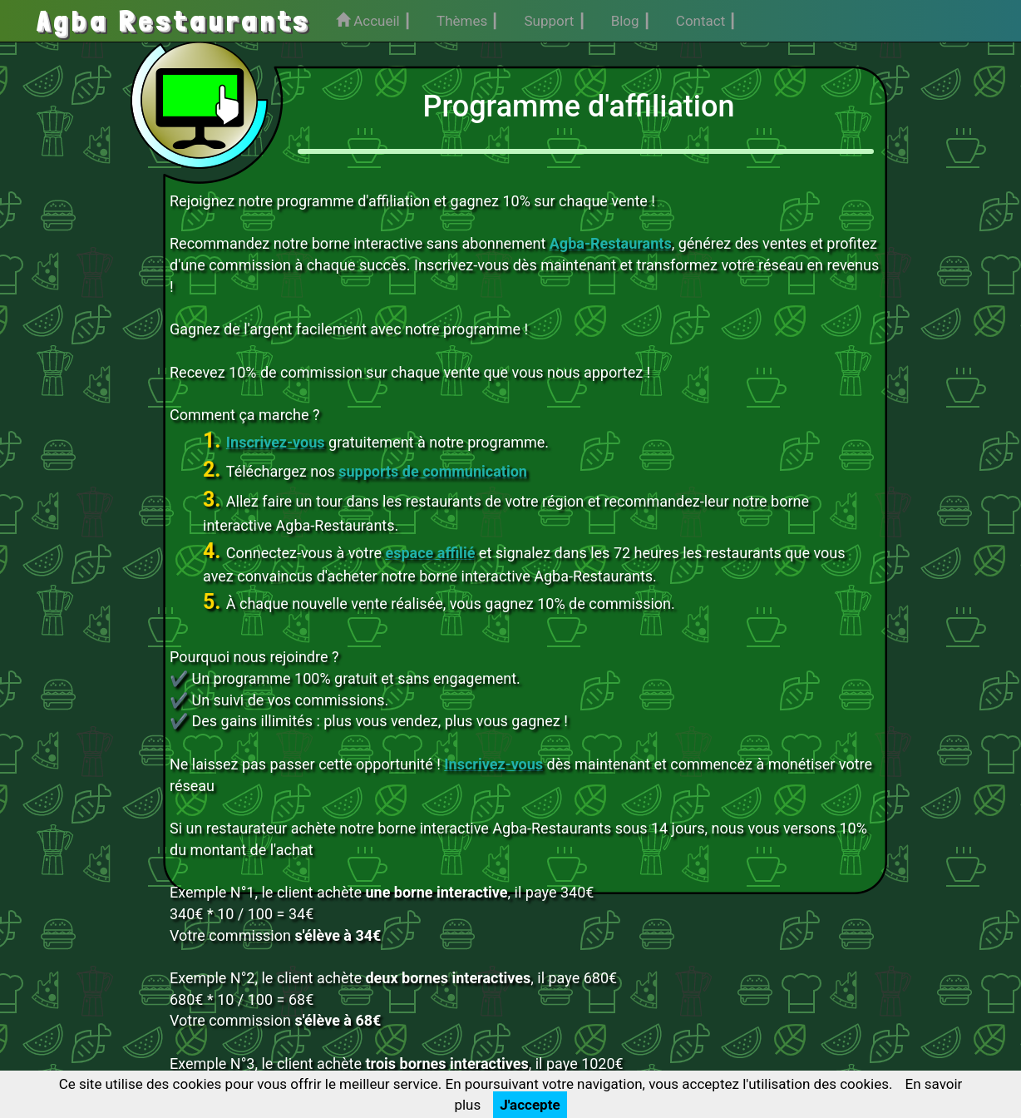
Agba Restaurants (174, 20)
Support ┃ (554, 20)
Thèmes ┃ (468, 20)
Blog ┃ (631, 20)
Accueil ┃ (374, 20)
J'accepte (530, 1104)
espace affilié (430, 552)
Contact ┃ (706, 20)
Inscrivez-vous (275, 442)
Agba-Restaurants (611, 243)
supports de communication (432, 471)
